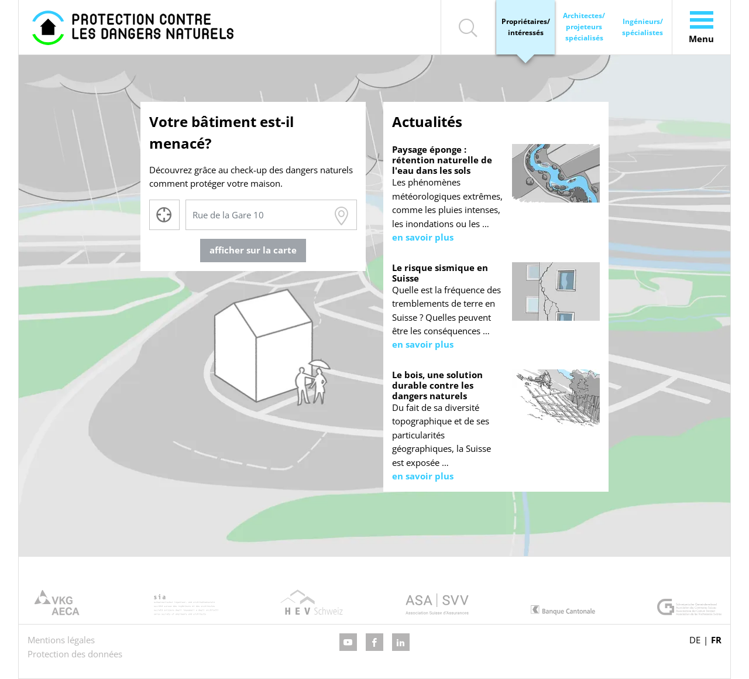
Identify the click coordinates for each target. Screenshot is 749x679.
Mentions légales (61, 640)
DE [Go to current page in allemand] (694, 640)
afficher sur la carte (253, 250)
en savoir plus (422, 237)
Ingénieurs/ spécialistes (642, 26)
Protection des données (75, 654)
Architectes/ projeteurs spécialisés (584, 27)
